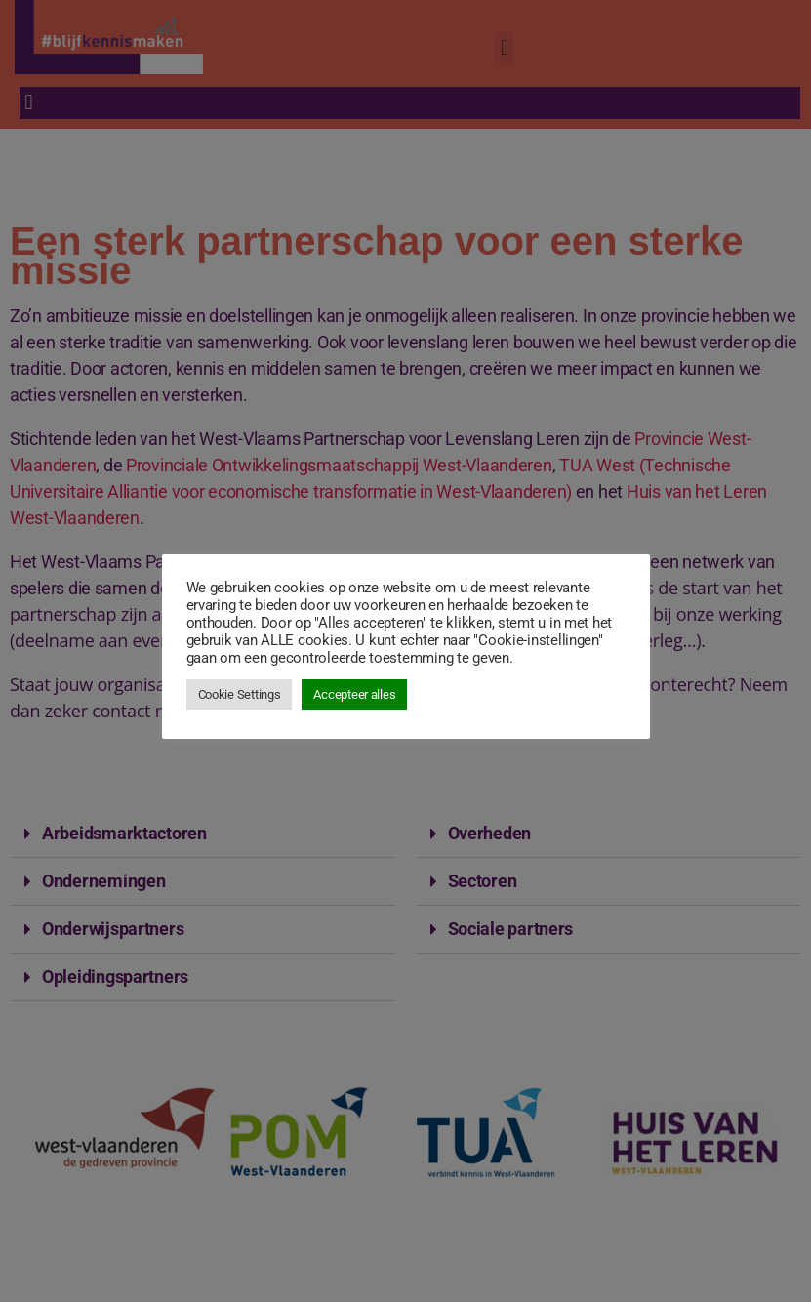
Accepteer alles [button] (354, 694)
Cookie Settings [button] (239, 694)
